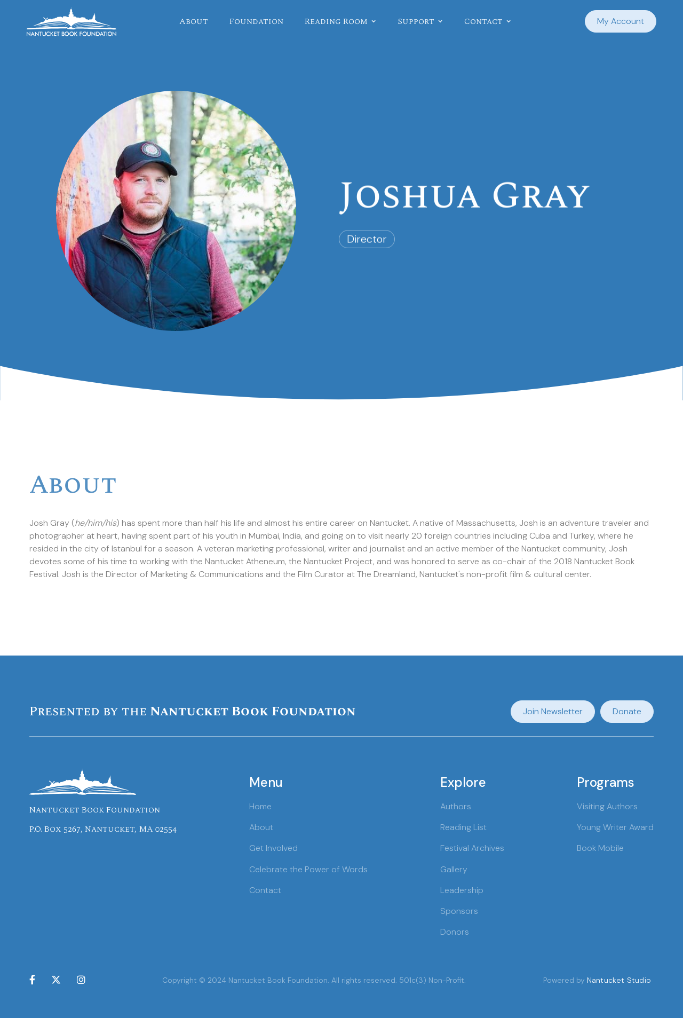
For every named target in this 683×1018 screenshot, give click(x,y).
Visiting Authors (607, 806)
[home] (71, 21)
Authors (455, 806)
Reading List (463, 827)
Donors (454, 931)
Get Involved (273, 848)
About (193, 21)
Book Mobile (600, 848)
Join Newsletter (553, 711)
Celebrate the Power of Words (308, 869)
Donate (627, 711)
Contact (265, 890)
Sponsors (459, 911)
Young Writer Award (615, 827)
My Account (620, 21)
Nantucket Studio (619, 980)
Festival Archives (472, 848)
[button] (340, 21)
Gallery (453, 869)
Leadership (461, 890)
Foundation (256, 21)
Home (260, 806)
